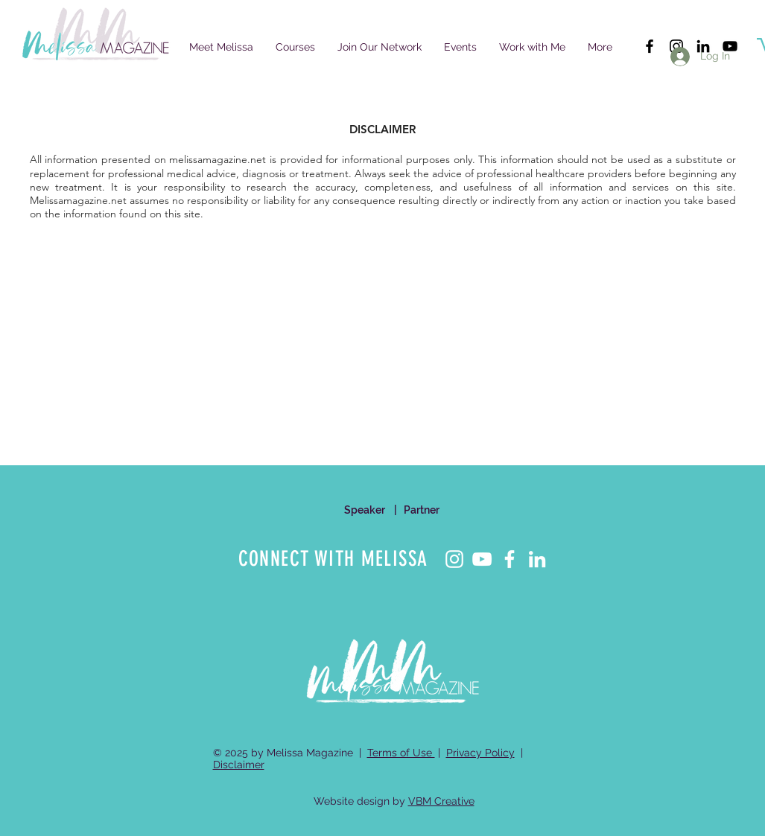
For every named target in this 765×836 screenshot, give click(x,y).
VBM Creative (441, 801)
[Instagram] (454, 559)
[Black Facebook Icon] (649, 46)
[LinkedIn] (537, 559)
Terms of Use (401, 753)
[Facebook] (509, 559)
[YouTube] (482, 559)
